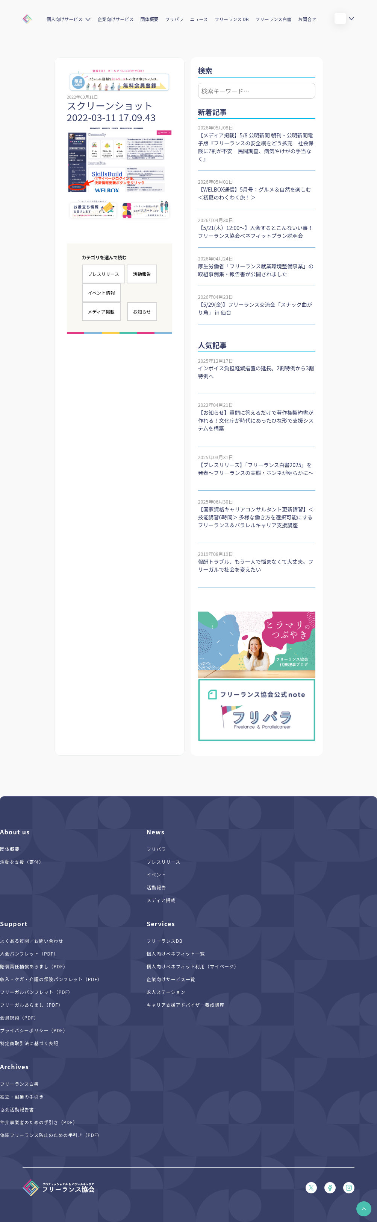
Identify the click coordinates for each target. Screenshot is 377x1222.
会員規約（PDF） (19, 1017)
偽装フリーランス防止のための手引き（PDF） (51, 1135)
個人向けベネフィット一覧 (176, 953)
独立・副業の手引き (22, 1096)
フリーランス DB (232, 19)
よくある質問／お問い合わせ (31, 940)
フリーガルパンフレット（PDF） (36, 992)
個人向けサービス (64, 19)
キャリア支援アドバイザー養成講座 (185, 1004)
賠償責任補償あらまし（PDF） (34, 966)
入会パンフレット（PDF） (29, 953)
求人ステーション (166, 992)
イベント (156, 874)
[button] (363, 1208)
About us (15, 831)
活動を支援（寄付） (22, 861)
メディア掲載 (101, 311)
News (156, 831)
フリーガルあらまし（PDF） (31, 1004)
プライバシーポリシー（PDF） (34, 1030)
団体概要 (149, 19)
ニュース (199, 19)
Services (161, 923)
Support (14, 923)
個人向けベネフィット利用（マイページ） (193, 966)
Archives (14, 1066)
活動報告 (142, 274)
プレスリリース (103, 274)
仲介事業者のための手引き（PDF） (39, 1122)
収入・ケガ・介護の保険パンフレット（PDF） (51, 979)
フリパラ (174, 19)
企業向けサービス (115, 19)
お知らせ (142, 311)
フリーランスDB (165, 940)
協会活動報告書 (17, 1109)
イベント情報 (101, 292)
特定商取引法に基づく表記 (29, 1043)
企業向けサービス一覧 (171, 979)
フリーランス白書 (274, 19)
